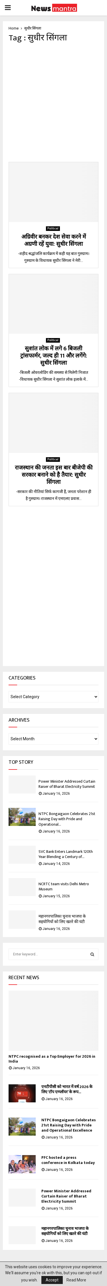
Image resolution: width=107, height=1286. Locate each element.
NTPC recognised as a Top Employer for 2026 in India (52, 1059)
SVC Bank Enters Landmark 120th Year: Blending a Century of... (66, 854)
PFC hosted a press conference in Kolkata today (68, 1160)
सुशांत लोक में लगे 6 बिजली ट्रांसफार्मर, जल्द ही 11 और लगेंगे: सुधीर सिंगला (53, 356)
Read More (76, 1280)
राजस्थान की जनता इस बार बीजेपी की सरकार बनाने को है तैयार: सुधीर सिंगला (53, 475)
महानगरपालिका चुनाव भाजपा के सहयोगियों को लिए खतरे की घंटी (62, 919)
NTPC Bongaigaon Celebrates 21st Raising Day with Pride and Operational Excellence (68, 1125)
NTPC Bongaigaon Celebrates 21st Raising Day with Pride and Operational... (67, 818)
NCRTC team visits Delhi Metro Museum (64, 886)
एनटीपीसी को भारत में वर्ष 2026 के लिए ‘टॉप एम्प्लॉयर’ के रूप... (66, 1089)
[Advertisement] (53, 102)
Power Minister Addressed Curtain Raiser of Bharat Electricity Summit (67, 784)
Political (52, 228)
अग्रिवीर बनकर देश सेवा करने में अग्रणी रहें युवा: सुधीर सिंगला (53, 240)
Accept (52, 1280)
